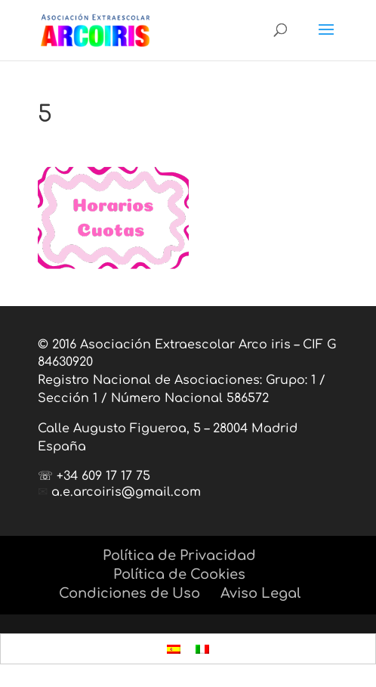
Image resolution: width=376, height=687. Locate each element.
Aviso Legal (260, 593)
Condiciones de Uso (129, 593)
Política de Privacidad (179, 555)
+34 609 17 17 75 (103, 476)
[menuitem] (173, 648)
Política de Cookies (179, 574)
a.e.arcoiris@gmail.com (126, 492)
